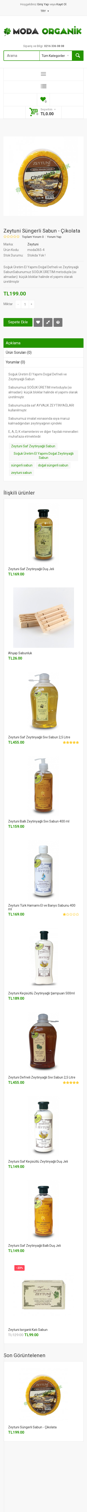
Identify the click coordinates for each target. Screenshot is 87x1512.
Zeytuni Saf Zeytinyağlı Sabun (33, 446)
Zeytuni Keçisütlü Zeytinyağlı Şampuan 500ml (41, 993)
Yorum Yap (54, 237)
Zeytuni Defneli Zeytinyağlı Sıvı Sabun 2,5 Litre (41, 1077)
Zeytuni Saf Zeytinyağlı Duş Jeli (31, 569)
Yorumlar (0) (15, 362)
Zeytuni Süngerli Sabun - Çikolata (32, 1427)
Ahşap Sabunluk (20, 653)
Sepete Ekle (18, 322)
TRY (45, 11)
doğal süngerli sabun (53, 465)
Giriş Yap (43, 4)
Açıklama (13, 343)
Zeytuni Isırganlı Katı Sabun (28, 1330)
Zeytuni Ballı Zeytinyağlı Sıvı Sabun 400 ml (38, 821)
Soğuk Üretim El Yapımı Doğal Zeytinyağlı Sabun (44, 456)
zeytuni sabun (21, 473)
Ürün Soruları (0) (19, 352)
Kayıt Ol (61, 4)
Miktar (8, 304)
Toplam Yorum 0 (33, 237)
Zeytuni (33, 244)
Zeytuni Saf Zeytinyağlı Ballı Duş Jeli (34, 1245)
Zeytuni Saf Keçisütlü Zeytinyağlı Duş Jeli (38, 1161)
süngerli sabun (21, 465)
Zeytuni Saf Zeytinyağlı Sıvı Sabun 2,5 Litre (39, 737)
